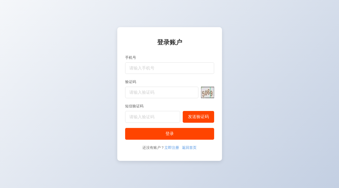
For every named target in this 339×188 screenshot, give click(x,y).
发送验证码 (198, 116)
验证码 (130, 82)
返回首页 (189, 147)
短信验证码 (134, 106)
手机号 (130, 57)
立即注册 (171, 147)
